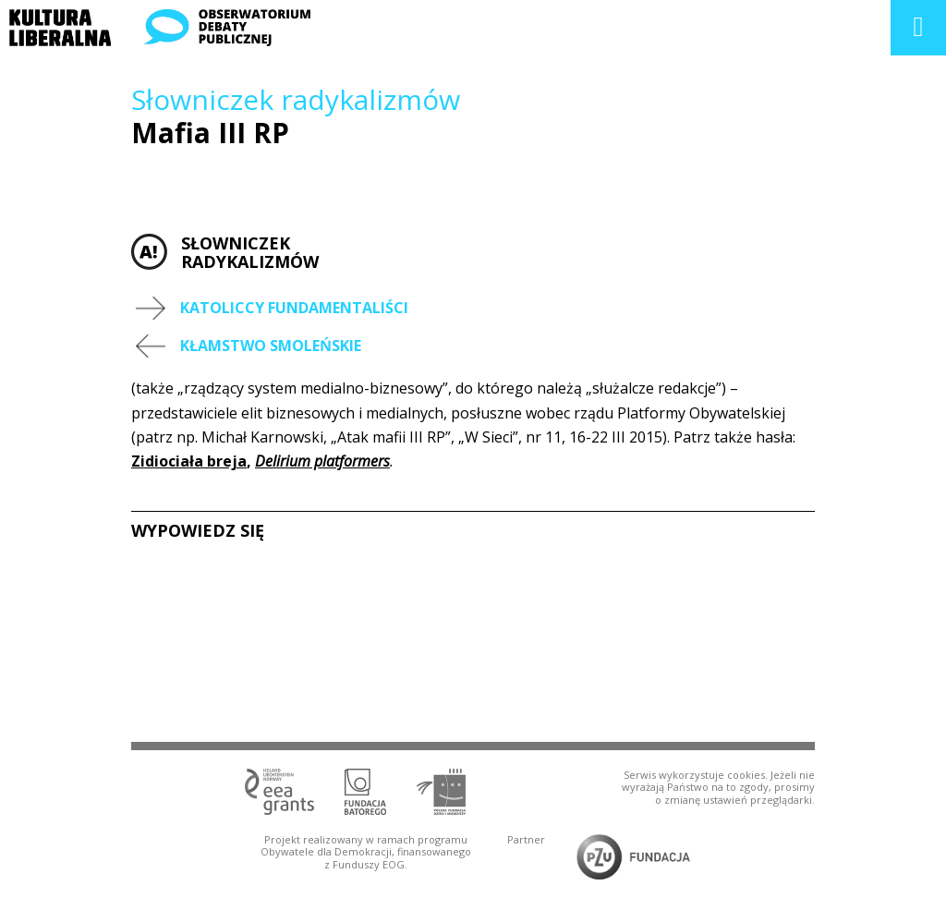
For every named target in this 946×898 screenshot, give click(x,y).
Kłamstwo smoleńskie (270, 345)
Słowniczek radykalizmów (295, 99)
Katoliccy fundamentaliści (294, 307)
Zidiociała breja (189, 461)
